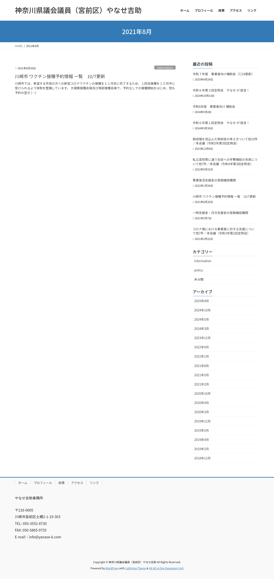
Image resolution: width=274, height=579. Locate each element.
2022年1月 (201, 356)
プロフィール (43, 482)
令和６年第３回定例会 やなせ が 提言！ (221, 90)
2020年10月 (202, 393)
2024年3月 (201, 328)
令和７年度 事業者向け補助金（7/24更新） (224, 74)
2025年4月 (201, 301)
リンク (94, 482)
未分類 (199, 279)
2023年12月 (202, 338)
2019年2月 (201, 449)
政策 (62, 482)
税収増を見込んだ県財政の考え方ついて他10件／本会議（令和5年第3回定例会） (225, 141)
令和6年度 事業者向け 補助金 (214, 106)
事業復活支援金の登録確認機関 (214, 180)
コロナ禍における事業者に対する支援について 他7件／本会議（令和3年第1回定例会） (223, 231)
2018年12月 (202, 458)
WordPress (112, 568)
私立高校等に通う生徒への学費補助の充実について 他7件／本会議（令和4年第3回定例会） (225, 161)
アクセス (77, 482)
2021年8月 (201, 365)
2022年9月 (201, 347)
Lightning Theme (135, 568)
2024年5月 (201, 319)
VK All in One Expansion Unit (166, 568)
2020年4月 (201, 402)
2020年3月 (201, 412)
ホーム (23, 482)
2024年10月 (202, 310)
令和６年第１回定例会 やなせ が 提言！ (224, 123)
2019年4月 (201, 439)
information (165, 68)
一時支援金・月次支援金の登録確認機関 (220, 212)
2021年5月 (201, 375)
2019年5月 (201, 430)
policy (198, 270)
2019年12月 (202, 421)
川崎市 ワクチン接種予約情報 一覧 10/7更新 (60, 76)
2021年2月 (201, 384)
